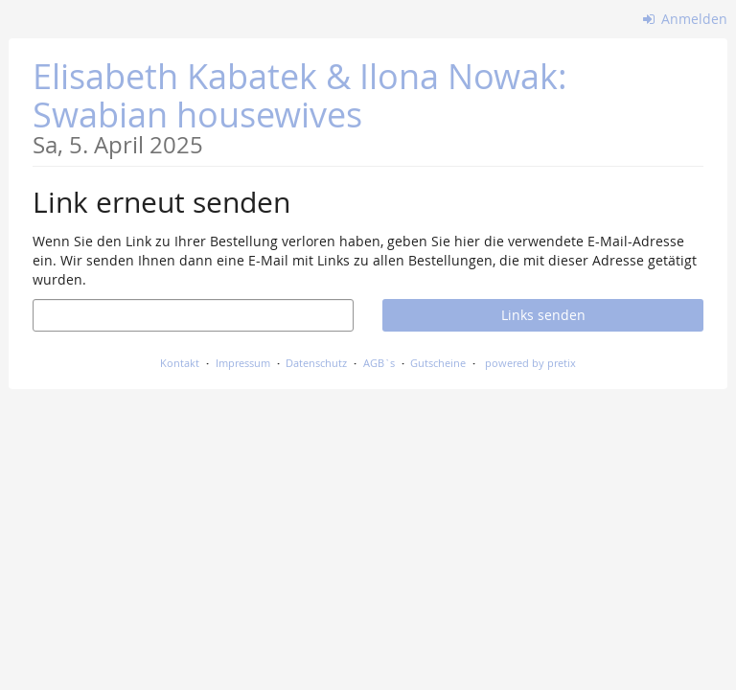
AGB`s (379, 363)
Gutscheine (438, 363)
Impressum (243, 363)
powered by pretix (530, 363)
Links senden (543, 315)
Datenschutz (316, 363)
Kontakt (179, 363)
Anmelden (685, 19)
